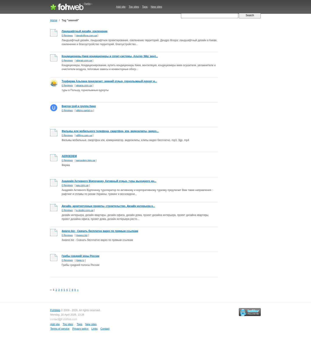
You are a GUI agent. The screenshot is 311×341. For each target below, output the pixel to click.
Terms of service (59, 328)
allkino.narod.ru (84, 110)
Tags (145, 6)
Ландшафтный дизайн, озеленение (84, 31)
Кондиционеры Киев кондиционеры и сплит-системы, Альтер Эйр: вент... (110, 56)
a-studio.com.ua (84, 210)
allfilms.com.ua (84, 135)
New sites (156, 6)
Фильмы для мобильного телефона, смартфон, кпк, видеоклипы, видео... (110, 131)
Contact (104, 328)
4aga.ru (80, 260)
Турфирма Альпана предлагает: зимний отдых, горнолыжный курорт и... (109, 81)
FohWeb (55, 310)
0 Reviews (67, 35)
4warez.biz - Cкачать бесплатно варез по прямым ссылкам (100, 231)
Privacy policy (80, 328)
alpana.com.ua (84, 85)
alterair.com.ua (84, 60)
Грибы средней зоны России (80, 256)
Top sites (134, 6)
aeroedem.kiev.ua (85, 160)
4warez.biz (82, 235)
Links (94, 328)
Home (53, 20)
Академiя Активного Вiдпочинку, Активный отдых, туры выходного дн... (109, 181)
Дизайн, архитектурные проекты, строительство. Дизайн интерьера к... (108, 206)
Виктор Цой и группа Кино (79, 106)
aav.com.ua (82, 185)
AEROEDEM (69, 156)
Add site (120, 6)
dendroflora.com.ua (86, 35)
